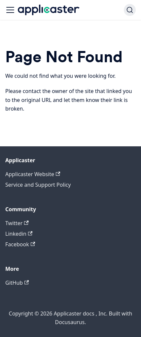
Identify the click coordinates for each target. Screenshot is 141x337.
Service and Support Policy (38, 184)
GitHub (17, 282)
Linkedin (18, 233)
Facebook (20, 244)
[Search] (130, 10)
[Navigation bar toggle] (10, 10)
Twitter (17, 223)
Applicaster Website (32, 174)
